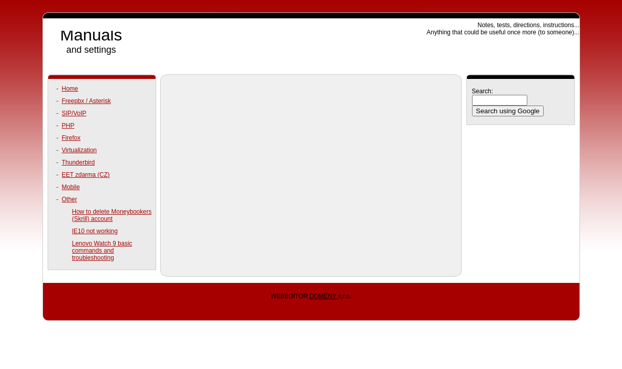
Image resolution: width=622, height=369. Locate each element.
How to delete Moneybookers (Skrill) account (112, 215)
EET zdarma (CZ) (86, 174)
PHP (68, 125)
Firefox (71, 137)
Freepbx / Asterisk (86, 101)
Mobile (71, 187)
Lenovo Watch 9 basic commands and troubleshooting (102, 250)
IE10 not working (95, 231)
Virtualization (79, 150)
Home (70, 88)
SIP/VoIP (74, 113)
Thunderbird (78, 162)
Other (69, 199)
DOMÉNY (323, 296)
